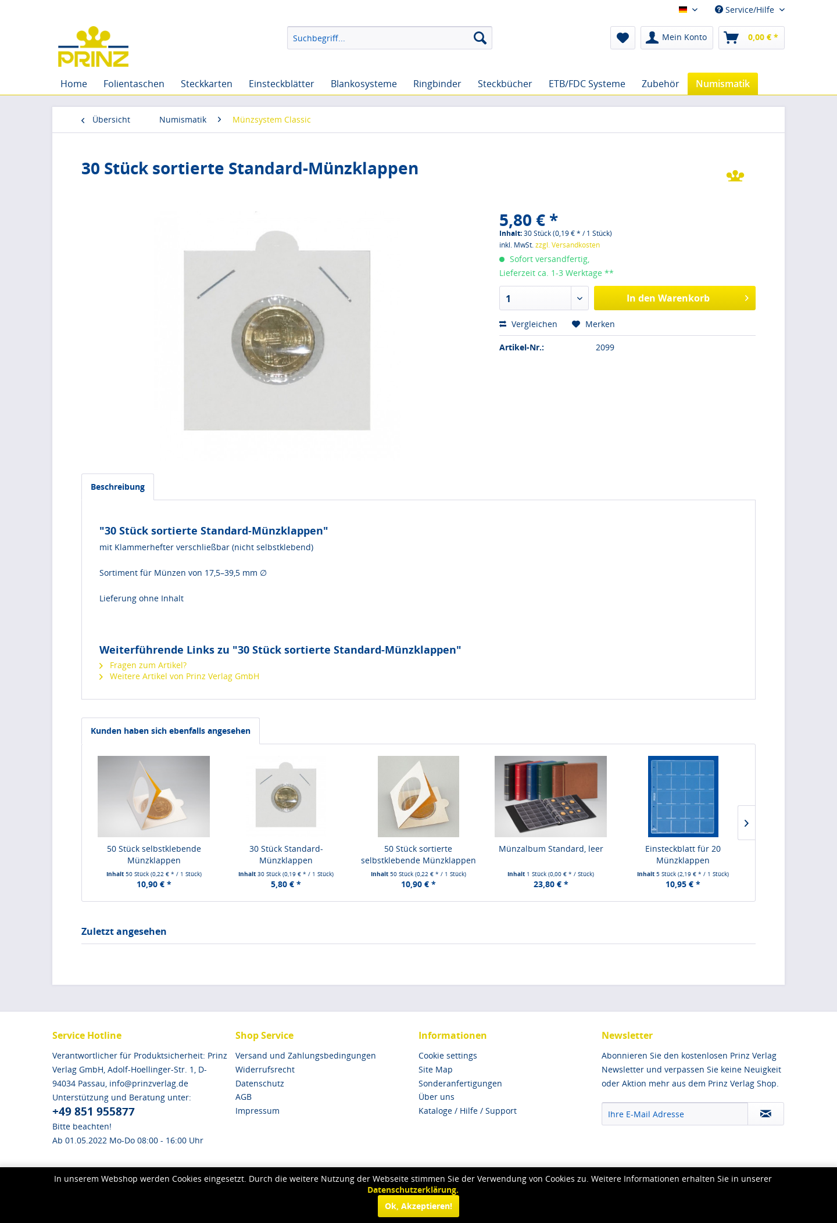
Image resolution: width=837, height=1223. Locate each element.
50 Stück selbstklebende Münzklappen (154, 854)
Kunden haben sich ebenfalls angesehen (171, 730)
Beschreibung (118, 486)
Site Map (436, 1069)
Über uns (437, 1096)
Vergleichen (528, 323)
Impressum (257, 1110)
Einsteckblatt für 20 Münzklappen (683, 854)
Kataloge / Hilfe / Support (468, 1110)
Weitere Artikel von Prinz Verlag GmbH (179, 676)
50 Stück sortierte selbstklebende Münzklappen (418, 854)
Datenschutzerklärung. (413, 1189)
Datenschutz (259, 1083)
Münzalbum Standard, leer (551, 848)
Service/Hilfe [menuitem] (746, 9)
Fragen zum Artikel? (143, 664)
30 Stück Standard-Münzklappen (286, 854)
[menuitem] (389, 37)
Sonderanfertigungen (460, 1083)
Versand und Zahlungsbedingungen (305, 1055)
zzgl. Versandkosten (567, 245)
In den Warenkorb (688, 296)
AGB (243, 1096)
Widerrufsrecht (265, 1069)
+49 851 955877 (93, 1111)
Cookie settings (448, 1055)
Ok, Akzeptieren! (418, 1205)
